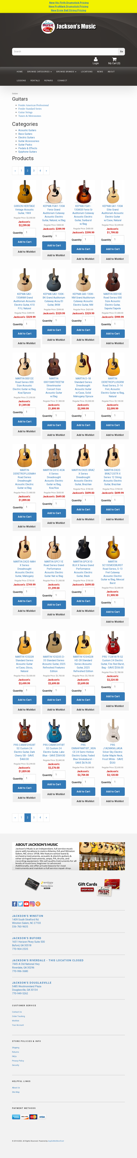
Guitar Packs (25, 144)
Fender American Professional (33, 105)
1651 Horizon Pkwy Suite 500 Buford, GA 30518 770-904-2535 (28, 945)
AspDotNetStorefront (56, 1141)
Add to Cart (24, 241)
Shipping (15, 1048)
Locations (86, 72)
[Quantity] (29, 232)
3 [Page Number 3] (35, 170)
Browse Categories (39, 72)
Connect (62, 81)
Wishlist (15, 1021)
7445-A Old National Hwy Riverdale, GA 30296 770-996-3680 (26, 968)
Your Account (18, 1025)
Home (20, 72)
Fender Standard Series (30, 108)
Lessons (21, 81)
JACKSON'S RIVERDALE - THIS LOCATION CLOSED (48, 960)
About (111, 72)
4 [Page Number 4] (41, 170)
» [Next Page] (48, 172)
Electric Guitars (26, 137)
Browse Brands (66, 72)
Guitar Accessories (28, 141)
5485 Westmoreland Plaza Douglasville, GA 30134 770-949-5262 (26, 990)
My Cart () (114, 61)
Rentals (35, 81)
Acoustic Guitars (27, 130)
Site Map (15, 1092)
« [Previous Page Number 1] (16, 172)
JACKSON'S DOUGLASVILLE (32, 982)
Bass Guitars (25, 133)
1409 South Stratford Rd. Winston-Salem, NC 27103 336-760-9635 (26, 923)
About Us (16, 1088)
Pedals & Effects (27, 148)
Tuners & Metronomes (29, 116)
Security (15, 1065)
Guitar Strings (25, 112)
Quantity (18, 232)
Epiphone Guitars (27, 151)
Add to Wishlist (26, 251)
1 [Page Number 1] (23, 170)
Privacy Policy (18, 1061)
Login (96, 61)
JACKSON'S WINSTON (27, 915)
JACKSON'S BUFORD (26, 938)
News (100, 72)
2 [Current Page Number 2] (29, 172)
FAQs (14, 1056)
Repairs (48, 81)
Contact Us (17, 1012)
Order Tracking (18, 1016)
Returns (15, 1052)
